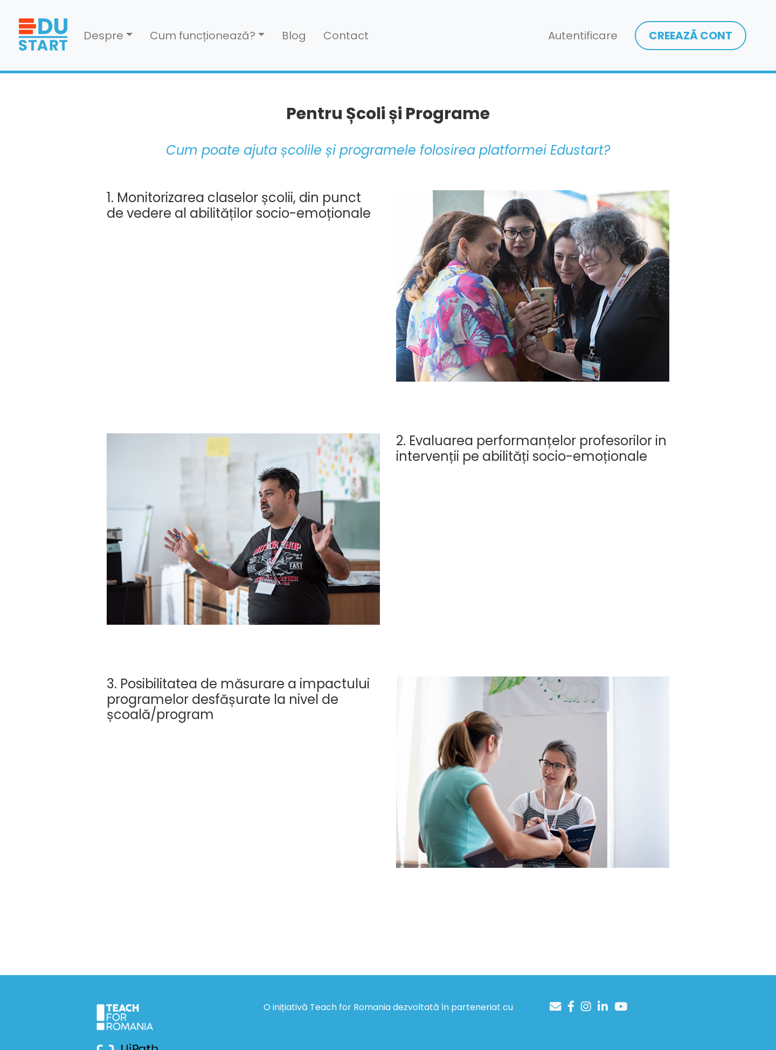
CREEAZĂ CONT (690, 35)
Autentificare (583, 35)
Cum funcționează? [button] (202, 35)
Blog (294, 35)
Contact (346, 35)
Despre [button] (103, 35)
